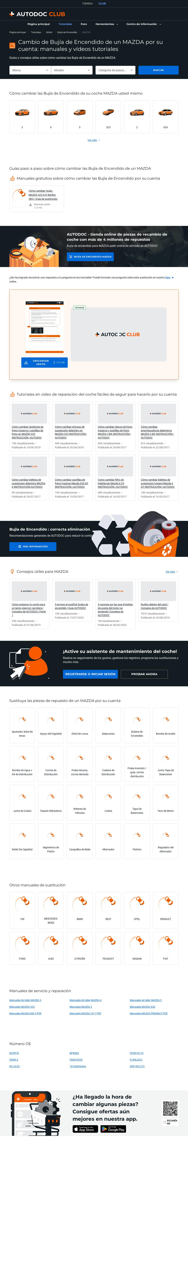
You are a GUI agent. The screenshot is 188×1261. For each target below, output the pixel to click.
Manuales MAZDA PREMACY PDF (149, 1013)
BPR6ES (74, 1053)
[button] (107, 24)
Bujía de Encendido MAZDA (92, 256)
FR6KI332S (76, 1059)
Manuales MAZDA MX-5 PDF (25, 1013)
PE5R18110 (136, 1053)
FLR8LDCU (136, 1059)
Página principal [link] (17, 32)
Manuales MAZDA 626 (142, 1006)
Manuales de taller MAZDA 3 (25, 1000)
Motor (49, 32)
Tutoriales (36, 32)
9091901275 (137, 1066)
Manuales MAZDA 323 (22, 1006)
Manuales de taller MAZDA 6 (86, 1000)
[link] (39, 24)
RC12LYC (14, 1066)
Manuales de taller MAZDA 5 (146, 1000)
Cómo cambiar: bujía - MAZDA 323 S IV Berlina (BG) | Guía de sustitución (43, 195)
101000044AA (78, 1066)
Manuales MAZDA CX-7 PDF (85, 1013)
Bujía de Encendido (67, 32)
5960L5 (13, 1059)
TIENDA (87, 3)
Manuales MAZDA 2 (81, 1006)
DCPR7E (14, 1053)
